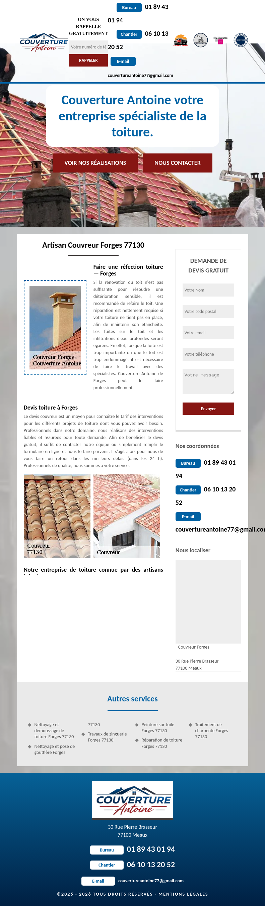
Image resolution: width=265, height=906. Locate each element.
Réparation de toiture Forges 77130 (162, 743)
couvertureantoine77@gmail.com (132, 881)
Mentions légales (183, 894)
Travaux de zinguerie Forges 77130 (107, 737)
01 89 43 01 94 (132, 849)
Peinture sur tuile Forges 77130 (158, 727)
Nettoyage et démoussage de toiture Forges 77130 (54, 731)
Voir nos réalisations (95, 162)
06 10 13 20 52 (132, 864)
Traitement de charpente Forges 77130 (211, 731)
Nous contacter (177, 162)
